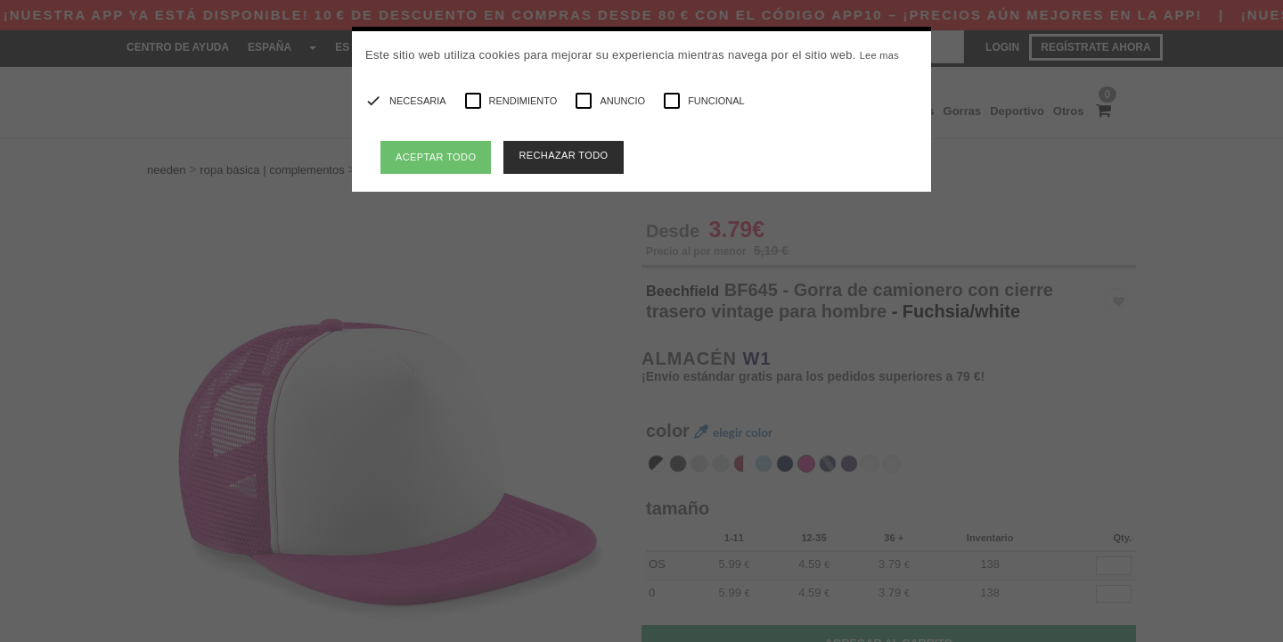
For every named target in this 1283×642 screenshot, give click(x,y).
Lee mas (879, 55)
